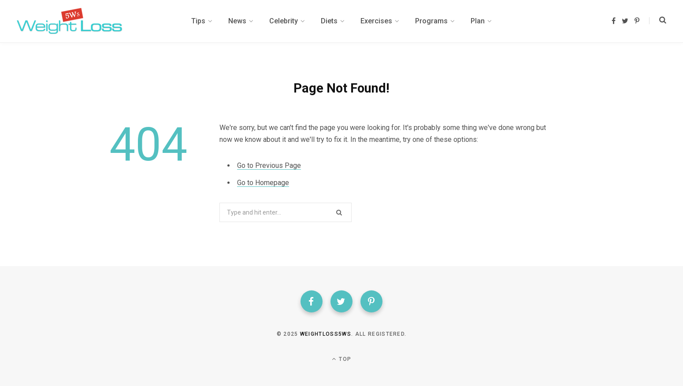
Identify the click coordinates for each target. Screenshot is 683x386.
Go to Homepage (263, 182)
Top (341, 359)
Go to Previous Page (269, 165)
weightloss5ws (325, 334)
